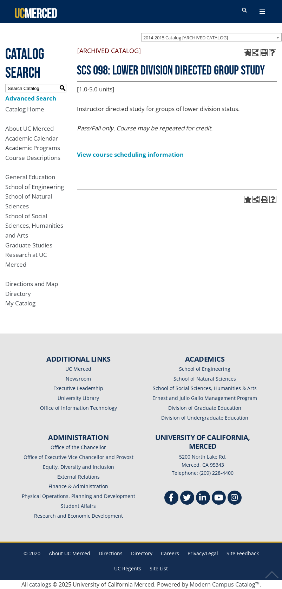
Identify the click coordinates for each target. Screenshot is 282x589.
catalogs (40, 584)
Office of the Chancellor (78, 447)
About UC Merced (29, 128)
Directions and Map (31, 284)
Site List (159, 568)
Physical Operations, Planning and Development (78, 496)
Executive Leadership (78, 388)
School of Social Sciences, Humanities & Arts (205, 388)
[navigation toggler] (262, 11)
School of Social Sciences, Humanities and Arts (34, 225)
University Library (78, 398)
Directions (111, 553)
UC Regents (127, 568)
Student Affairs (78, 506)
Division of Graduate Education (204, 407)
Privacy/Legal (203, 553)
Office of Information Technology (78, 407)
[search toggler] (244, 10)
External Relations (78, 476)
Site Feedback (243, 553)
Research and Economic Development (78, 515)
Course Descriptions (32, 158)
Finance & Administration (78, 486)
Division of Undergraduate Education (204, 417)
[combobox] (211, 37)
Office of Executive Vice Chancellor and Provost (78, 457)
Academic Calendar (31, 138)
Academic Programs (32, 148)
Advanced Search (30, 98)
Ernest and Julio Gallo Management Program (204, 398)
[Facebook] (171, 498)
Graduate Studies (28, 245)
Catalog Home (24, 109)
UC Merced (78, 368)
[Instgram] (235, 498)
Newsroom (78, 378)
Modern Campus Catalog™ (225, 584)
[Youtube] (219, 498)
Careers (170, 553)
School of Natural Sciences (204, 378)
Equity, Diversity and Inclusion (78, 467)
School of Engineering (34, 187)
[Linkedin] (203, 498)
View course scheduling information (130, 154)
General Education (30, 177)
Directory (18, 294)
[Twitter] (187, 498)
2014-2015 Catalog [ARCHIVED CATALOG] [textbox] (185, 37)
